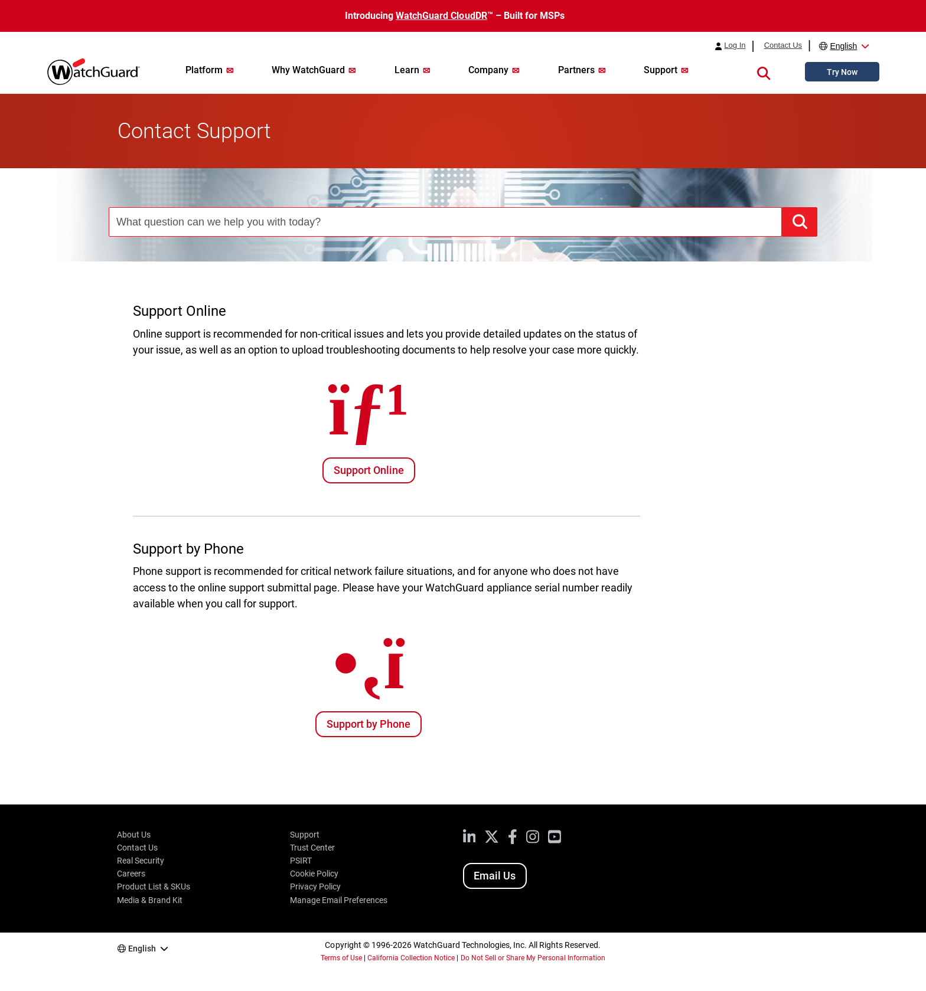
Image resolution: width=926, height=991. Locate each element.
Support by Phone (368, 724)
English (843, 46)
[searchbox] (445, 222)
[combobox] (445, 222)
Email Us (495, 875)
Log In (734, 45)
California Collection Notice (411, 958)
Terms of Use (341, 958)
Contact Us (783, 45)
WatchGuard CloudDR (441, 15)
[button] (763, 71)
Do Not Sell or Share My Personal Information (533, 958)
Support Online (369, 470)
